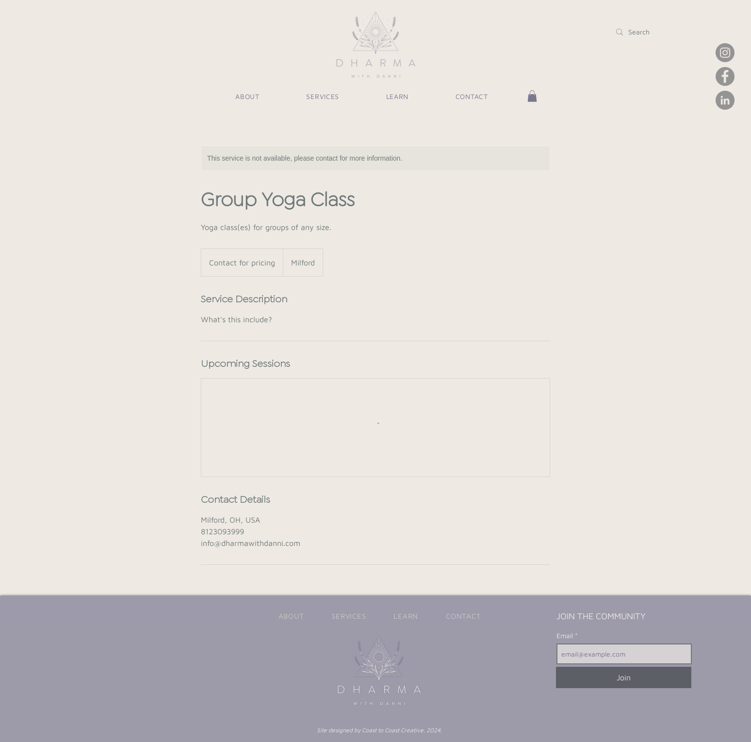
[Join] (623, 677)
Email (565, 635)
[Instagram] (725, 52)
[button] (397, 96)
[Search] (639, 32)
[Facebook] (725, 76)
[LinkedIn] (725, 100)
